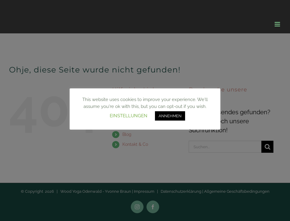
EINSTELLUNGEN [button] (128, 115)
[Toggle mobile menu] (278, 24)
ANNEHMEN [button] (170, 116)
